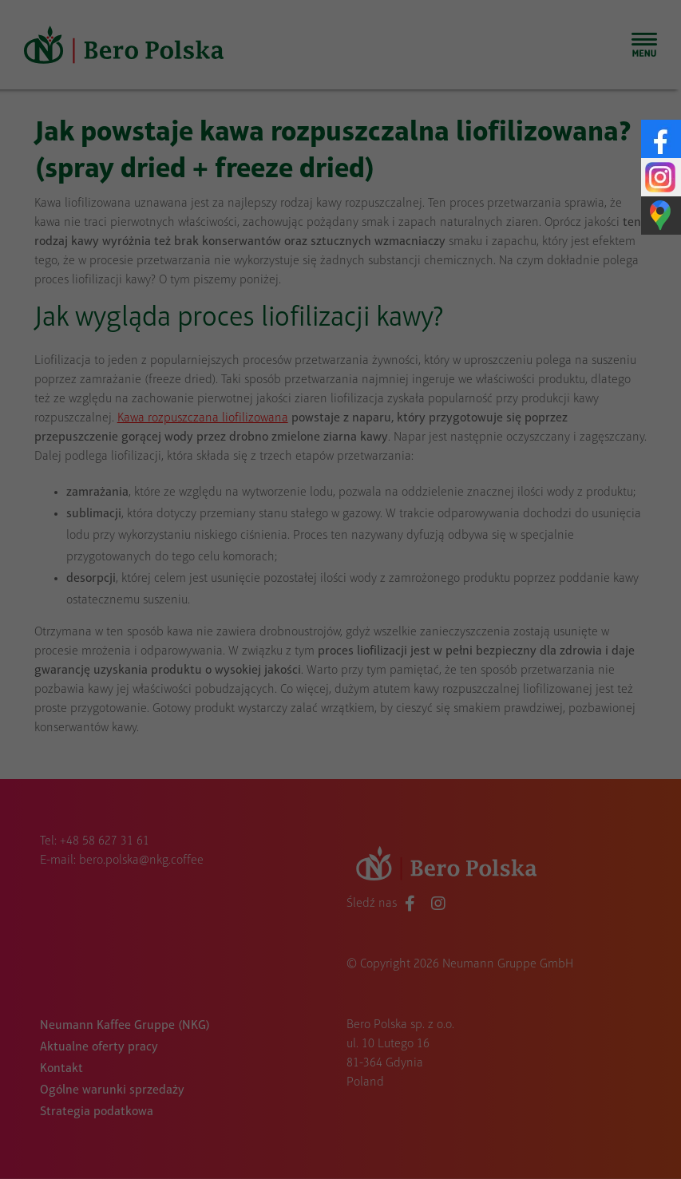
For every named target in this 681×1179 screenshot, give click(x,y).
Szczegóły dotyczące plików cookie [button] (242, 906)
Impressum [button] (503, 906)
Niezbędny (194, 609)
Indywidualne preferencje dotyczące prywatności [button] (341, 863)
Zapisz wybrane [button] (340, 753)
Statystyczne (336, 609)
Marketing (476, 609)
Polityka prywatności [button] (404, 906)
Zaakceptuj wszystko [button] (340, 698)
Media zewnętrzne (335, 635)
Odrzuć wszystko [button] (341, 808)
